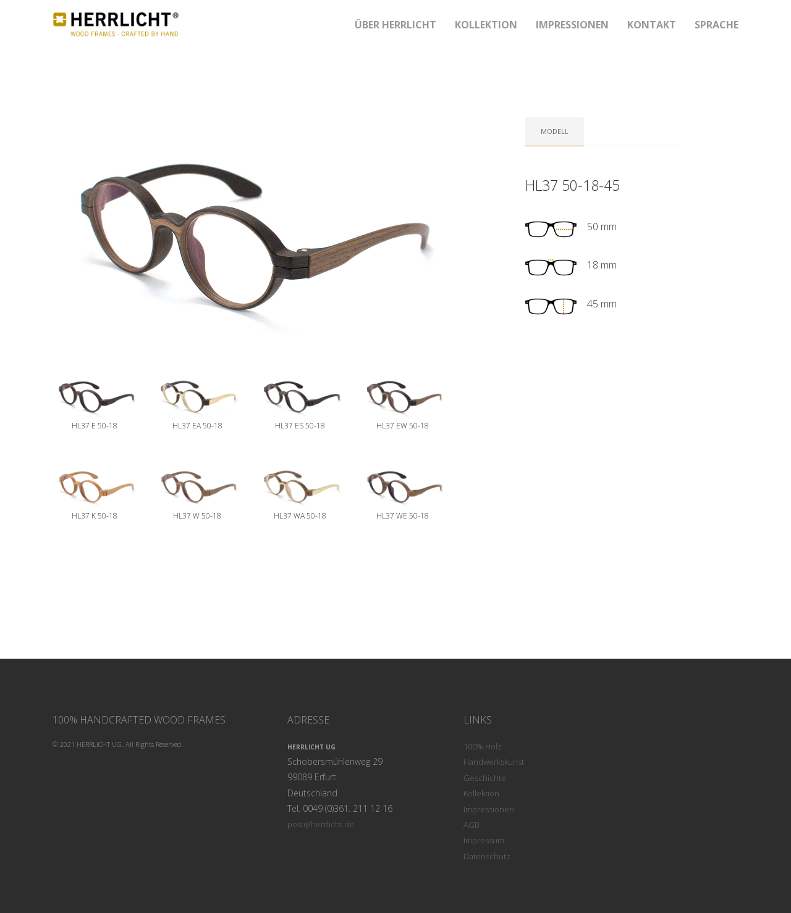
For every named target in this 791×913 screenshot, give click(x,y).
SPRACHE (716, 24)
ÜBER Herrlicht (395, 24)
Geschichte (484, 777)
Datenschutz (486, 856)
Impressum (483, 840)
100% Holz (482, 746)
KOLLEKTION (486, 24)
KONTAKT (651, 24)
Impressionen (488, 809)
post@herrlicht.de (320, 824)
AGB (471, 824)
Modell (555, 131)
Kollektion (481, 793)
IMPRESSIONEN (572, 24)
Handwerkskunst (493, 761)
